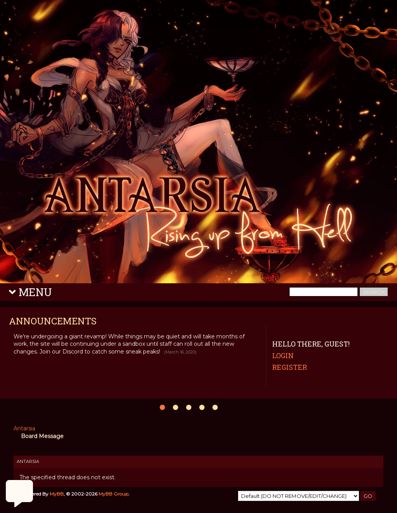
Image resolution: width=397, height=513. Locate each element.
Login (283, 355)
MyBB (57, 494)
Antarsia (24, 428)
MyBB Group (113, 494)
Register (289, 367)
